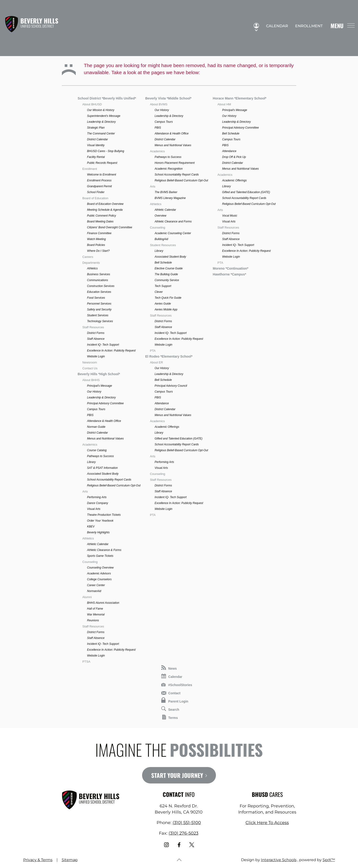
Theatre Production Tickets (104, 514)
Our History (94, 391)
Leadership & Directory (101, 121)
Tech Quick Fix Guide (168, 297)
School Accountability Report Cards (109, 479)
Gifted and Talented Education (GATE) (178, 438)
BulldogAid (161, 239)
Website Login (96, 356)
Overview (160, 215)
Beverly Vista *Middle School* (168, 98)
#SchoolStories (176, 685)
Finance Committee (99, 233)
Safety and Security (99, 309)
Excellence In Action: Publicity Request (111, 350)
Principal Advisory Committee (105, 403)
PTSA (86, 661)
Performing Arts (96, 497)
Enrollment (306, 26)
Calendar (275, 26)
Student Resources (163, 245)
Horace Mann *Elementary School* (240, 98)
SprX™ (329, 860)
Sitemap (70, 860)
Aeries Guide (163, 303)
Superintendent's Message (103, 116)
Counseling (90, 562)
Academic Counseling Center (173, 233)
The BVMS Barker (166, 192)
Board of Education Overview (105, 204)
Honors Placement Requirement (175, 162)
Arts (85, 491)
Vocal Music (229, 215)
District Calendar (97, 139)
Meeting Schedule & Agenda (105, 209)
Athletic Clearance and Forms (173, 221)
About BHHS (91, 380)
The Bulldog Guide (166, 274)
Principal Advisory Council (171, 385)
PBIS (90, 415)
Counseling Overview (100, 567)
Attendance (162, 403)
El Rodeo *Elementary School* (168, 356)
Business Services (98, 274)
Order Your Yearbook (100, 520)
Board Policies (96, 245)
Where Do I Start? (98, 250)
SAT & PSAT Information (102, 468)
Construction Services (100, 286)
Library (91, 462)
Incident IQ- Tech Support (103, 344)
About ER (156, 362)
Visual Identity (96, 145)
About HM (224, 104)
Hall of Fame (95, 608)
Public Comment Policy (101, 215)
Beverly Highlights (98, 532)
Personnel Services (99, 303)
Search (170, 708)
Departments (91, 262)
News (169, 667)
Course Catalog (96, 450)
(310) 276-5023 (183, 833)
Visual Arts (93, 509)
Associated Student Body (102, 473)
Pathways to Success (100, 456)
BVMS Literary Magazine (170, 198)
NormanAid (94, 591)
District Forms (95, 333)
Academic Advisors (99, 573)
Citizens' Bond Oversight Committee (109, 227)
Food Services (96, 297)
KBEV (90, 526)
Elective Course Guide (168, 268)
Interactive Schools (279, 860)
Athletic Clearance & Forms (104, 550)
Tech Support (163, 286)
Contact (171, 693)
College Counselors (99, 579)
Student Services (97, 315)
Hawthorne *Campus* (229, 274)
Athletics (92, 268)
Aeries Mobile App (166, 309)
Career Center (96, 585)
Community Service (167, 280)
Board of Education (95, 198)
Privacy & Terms (38, 860)
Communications (97, 280)
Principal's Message (99, 385)
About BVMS (158, 104)
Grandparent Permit (99, 186)
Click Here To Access (267, 822)
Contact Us (89, 368)
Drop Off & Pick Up (234, 157)
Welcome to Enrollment (101, 174)
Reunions (93, 620)
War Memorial (95, 614)
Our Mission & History (100, 110)
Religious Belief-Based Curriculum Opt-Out (113, 485)
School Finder (95, 192)
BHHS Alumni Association (103, 602)
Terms (170, 717)
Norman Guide (96, 426)
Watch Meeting (96, 239)
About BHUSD (92, 104)
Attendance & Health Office (104, 421)
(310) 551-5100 (187, 822)
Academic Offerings (167, 426)
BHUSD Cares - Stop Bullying (105, 151)
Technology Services (100, 321)
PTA (152, 350)
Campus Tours (96, 409)
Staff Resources (93, 327)
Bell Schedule (163, 262)
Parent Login (174, 700)
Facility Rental (96, 157)
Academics (89, 444)
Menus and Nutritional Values (105, 438)
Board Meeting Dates (100, 221)
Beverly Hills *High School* (99, 374)
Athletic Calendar (97, 544)
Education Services (99, 292)
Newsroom (89, 362)
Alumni (87, 597)
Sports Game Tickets (100, 556)
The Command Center (101, 133)
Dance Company (97, 503)
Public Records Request (102, 162)
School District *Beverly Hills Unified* (107, 98)
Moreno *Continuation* (231, 268)
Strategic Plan (96, 127)
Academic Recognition (168, 168)
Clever (159, 292)
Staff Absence (95, 338)
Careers (87, 257)
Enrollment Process (99, 180)
